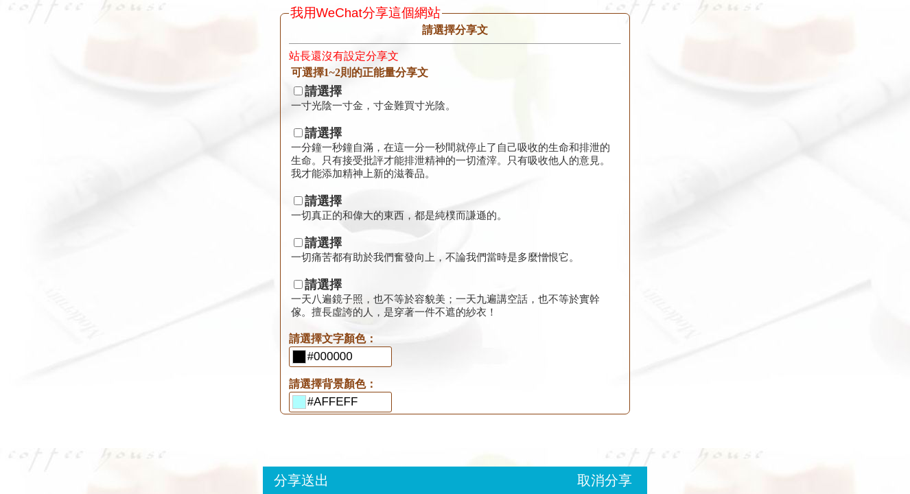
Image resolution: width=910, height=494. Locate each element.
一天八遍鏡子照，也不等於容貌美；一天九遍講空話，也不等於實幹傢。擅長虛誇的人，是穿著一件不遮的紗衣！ (445, 299)
